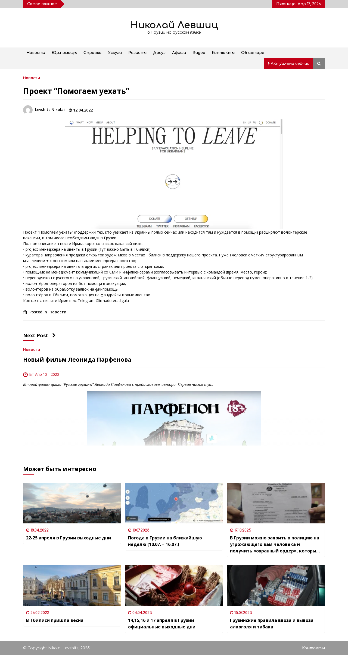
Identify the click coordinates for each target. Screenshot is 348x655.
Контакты (223, 53)
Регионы (137, 53)
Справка (92, 53)
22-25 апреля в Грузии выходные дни (68, 538)
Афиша (179, 53)
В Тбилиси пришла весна (54, 620)
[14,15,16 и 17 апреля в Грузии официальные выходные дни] (174, 585)
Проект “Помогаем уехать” (76, 91)
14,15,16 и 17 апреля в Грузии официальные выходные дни (161, 623)
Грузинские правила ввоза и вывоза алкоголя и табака (271, 623)
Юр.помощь (64, 53)
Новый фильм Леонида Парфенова (77, 359)
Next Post (39, 335)
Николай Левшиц (174, 25)
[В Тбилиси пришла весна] (72, 585)
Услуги (115, 53)
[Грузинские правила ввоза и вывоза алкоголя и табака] (276, 585)
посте (65, 243)
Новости (35, 53)
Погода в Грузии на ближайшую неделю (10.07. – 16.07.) (165, 541)
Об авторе (252, 53)
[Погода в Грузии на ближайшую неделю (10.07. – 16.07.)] (174, 503)
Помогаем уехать (55, 232)
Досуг (159, 53)
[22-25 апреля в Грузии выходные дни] (72, 503)
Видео (198, 53)
